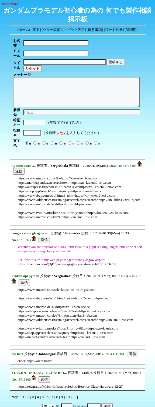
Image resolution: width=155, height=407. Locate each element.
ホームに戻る (29, 30)
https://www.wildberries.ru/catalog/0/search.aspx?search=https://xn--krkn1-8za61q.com (79, 174)
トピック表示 (74, 30)
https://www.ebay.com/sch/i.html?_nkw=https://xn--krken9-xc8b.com (66, 170)
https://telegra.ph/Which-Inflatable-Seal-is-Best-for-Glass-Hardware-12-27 (70, 361)
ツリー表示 (51, 30)
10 (68, 372)
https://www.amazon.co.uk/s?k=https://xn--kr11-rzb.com (57, 290)
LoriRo (87, 347)
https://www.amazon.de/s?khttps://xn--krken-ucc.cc (54, 281)
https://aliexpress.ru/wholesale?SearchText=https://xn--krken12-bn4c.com (69, 162)
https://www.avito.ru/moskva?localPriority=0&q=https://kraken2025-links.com (73, 187)
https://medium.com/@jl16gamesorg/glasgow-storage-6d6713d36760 (67, 239)
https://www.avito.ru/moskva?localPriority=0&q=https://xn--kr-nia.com (68, 303)
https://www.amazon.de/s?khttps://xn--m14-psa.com (54, 179)
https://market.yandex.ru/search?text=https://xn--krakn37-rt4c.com (64, 157)
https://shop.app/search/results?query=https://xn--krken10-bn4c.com (65, 307)
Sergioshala (59, 140)
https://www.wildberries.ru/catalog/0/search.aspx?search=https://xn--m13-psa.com (75, 294)
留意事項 (95, 30)
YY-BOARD (68, 389)
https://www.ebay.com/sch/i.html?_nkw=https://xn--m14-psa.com (63, 273)
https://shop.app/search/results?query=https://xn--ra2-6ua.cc (60, 166)
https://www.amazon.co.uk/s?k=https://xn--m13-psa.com (57, 192)
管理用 (131, 30)
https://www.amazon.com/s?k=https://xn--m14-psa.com (56, 264)
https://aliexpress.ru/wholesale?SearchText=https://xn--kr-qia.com (64, 286)
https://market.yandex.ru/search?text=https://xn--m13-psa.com (61, 312)
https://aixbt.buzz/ (39, 336)
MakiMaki (89, 389)
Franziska (72, 208)
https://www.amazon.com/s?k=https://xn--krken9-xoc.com (58, 153)
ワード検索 (114, 30)
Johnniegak (47, 329)
